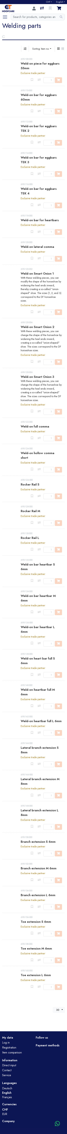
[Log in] (34, 8)
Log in (6, 1043)
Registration (9, 1047)
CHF (48, 2)
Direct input (9, 1065)
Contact (6, 1070)
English (59, 2)
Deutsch (7, 1088)
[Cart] (59, 8)
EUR (4, 1114)
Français (7, 1097)
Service (6, 1075)
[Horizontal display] (63, 49)
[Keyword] (34, 17)
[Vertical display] (58, 49)
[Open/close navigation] (6, 17)
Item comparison (12, 1052)
